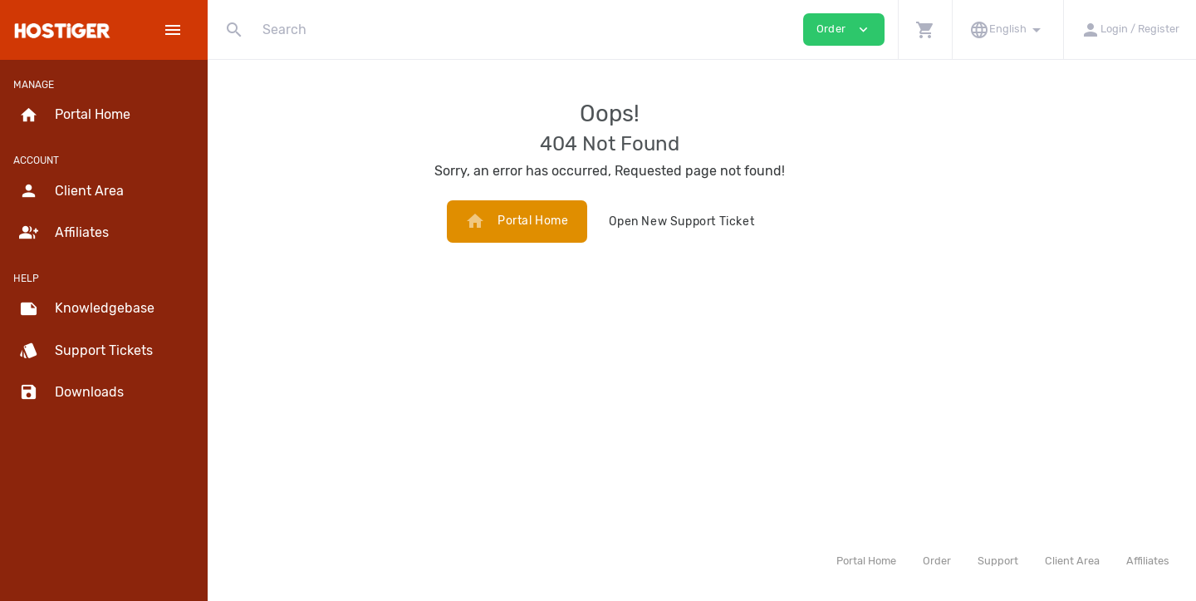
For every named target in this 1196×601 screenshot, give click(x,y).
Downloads (71, 392)
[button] (925, 29)
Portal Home (609, 221)
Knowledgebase (86, 309)
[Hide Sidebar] (172, 30)
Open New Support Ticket (773, 221)
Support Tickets (86, 351)
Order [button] (843, 29)
